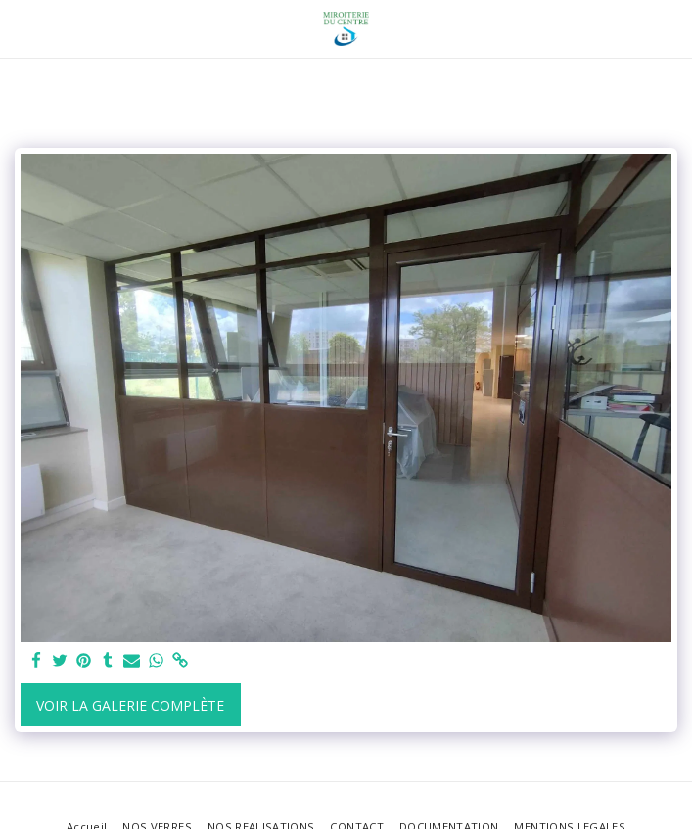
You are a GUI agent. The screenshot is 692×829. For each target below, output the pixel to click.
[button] (21, 28)
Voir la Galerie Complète (130, 705)
